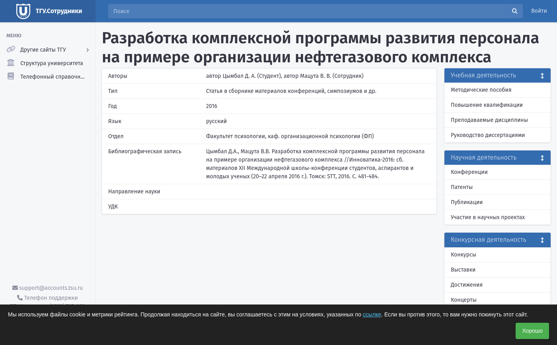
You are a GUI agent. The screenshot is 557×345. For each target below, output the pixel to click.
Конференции (469, 172)
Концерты (464, 300)
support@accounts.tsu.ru (47, 288)
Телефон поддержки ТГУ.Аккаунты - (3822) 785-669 (47, 302)
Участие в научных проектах (488, 217)
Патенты (462, 187)
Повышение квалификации (487, 105)
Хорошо (532, 331)
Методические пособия (481, 90)
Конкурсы (463, 254)
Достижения (467, 284)
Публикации (467, 202)
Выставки (463, 269)
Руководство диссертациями (488, 135)
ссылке (372, 314)
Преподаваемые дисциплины (489, 120)
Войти (539, 11)
